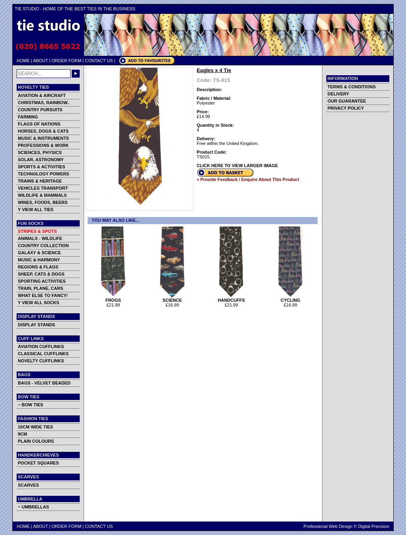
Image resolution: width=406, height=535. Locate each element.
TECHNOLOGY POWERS (43, 173)
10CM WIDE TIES (35, 427)
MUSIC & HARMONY (39, 259)
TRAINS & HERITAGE (40, 181)
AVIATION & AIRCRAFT (42, 95)
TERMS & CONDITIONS (351, 86)
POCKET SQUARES (38, 463)
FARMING (28, 116)
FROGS (113, 298)
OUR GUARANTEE (346, 101)
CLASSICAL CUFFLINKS (43, 353)
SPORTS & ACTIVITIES (41, 166)
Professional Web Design (328, 526)
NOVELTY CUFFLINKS (41, 360)
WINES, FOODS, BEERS (42, 202)
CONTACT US (99, 60)
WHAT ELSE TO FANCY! (43, 295)
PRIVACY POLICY (345, 108)
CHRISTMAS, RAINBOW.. (44, 102)
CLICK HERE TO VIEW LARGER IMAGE (237, 165)
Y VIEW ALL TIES (36, 209)
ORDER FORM (66, 60)
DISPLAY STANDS (36, 324)
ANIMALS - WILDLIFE (40, 238)
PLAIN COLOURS (36, 441)
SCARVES (28, 485)
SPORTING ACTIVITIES (42, 281)
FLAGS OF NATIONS (39, 124)
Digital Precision (373, 526)
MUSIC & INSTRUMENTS (43, 138)
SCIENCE (172, 298)
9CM (22, 434)
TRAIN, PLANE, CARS (40, 288)
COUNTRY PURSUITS (40, 109)
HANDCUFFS (231, 298)
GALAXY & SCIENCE (39, 252)
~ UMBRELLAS (33, 507)
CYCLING (290, 298)
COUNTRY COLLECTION (43, 245)
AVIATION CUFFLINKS (41, 346)
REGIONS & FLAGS (38, 267)
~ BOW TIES (30, 404)
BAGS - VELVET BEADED (44, 383)
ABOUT (40, 60)
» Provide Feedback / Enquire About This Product (248, 179)
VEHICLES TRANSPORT (43, 188)
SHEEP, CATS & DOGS (41, 274)
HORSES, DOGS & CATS (43, 131)
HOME (23, 60)
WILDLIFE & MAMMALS (42, 195)
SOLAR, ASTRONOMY (41, 159)
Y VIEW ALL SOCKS (38, 302)
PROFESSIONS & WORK (43, 145)
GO (76, 74)
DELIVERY (338, 93)
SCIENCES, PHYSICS (40, 152)
